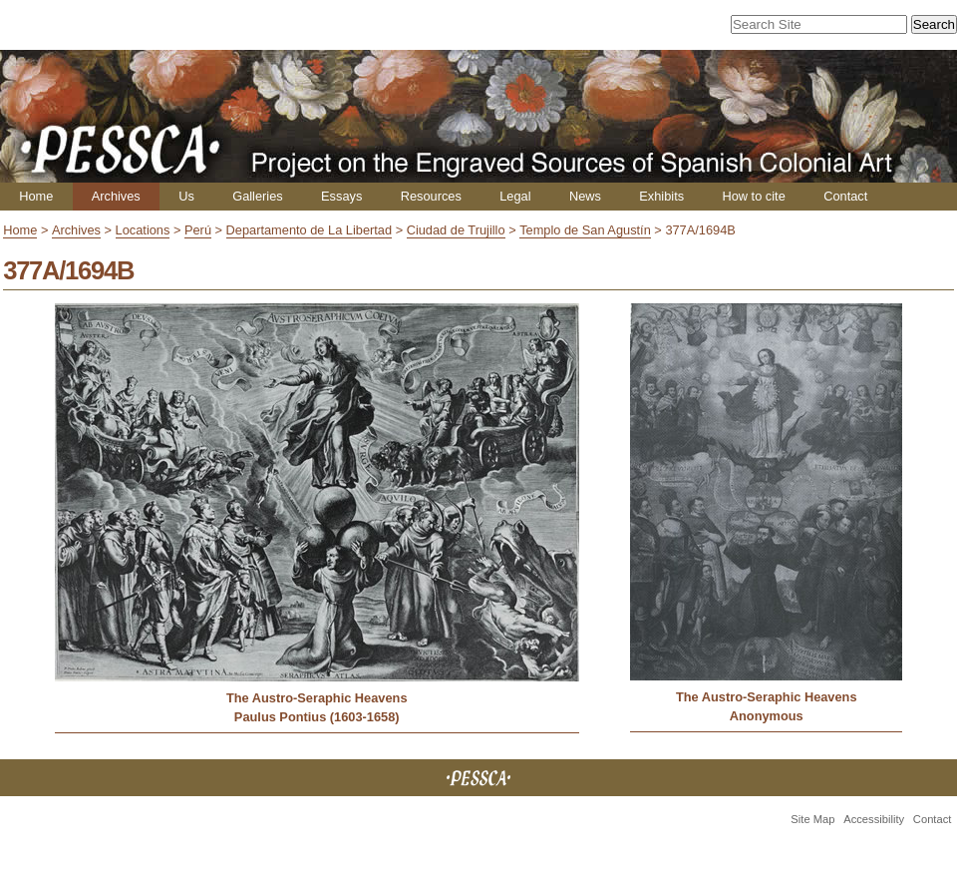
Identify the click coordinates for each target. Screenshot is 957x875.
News (585, 196)
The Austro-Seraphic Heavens (317, 697)
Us (186, 196)
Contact (845, 196)
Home (36, 196)
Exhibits (661, 196)
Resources (431, 196)
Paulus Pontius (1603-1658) (317, 716)
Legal (514, 196)
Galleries (257, 196)
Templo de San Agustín (585, 229)
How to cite (753, 196)
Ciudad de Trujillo (456, 229)
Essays (341, 196)
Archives (116, 196)
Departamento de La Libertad (309, 229)
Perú (197, 229)
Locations (143, 229)
